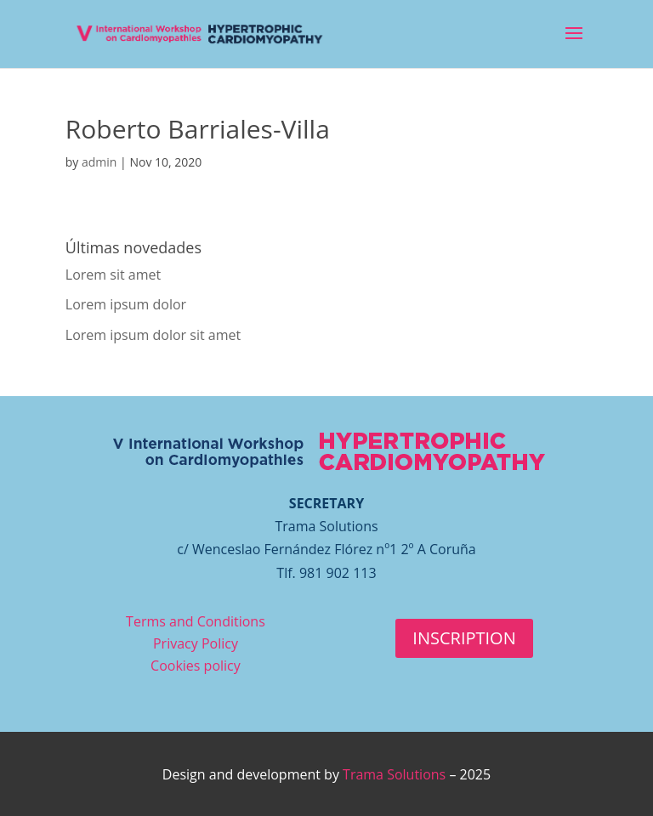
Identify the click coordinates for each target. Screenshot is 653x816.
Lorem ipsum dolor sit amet (153, 335)
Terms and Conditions (195, 621)
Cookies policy (195, 665)
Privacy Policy (195, 643)
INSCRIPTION (463, 637)
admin (99, 162)
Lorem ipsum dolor (125, 304)
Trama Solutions (394, 774)
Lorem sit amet (113, 274)
